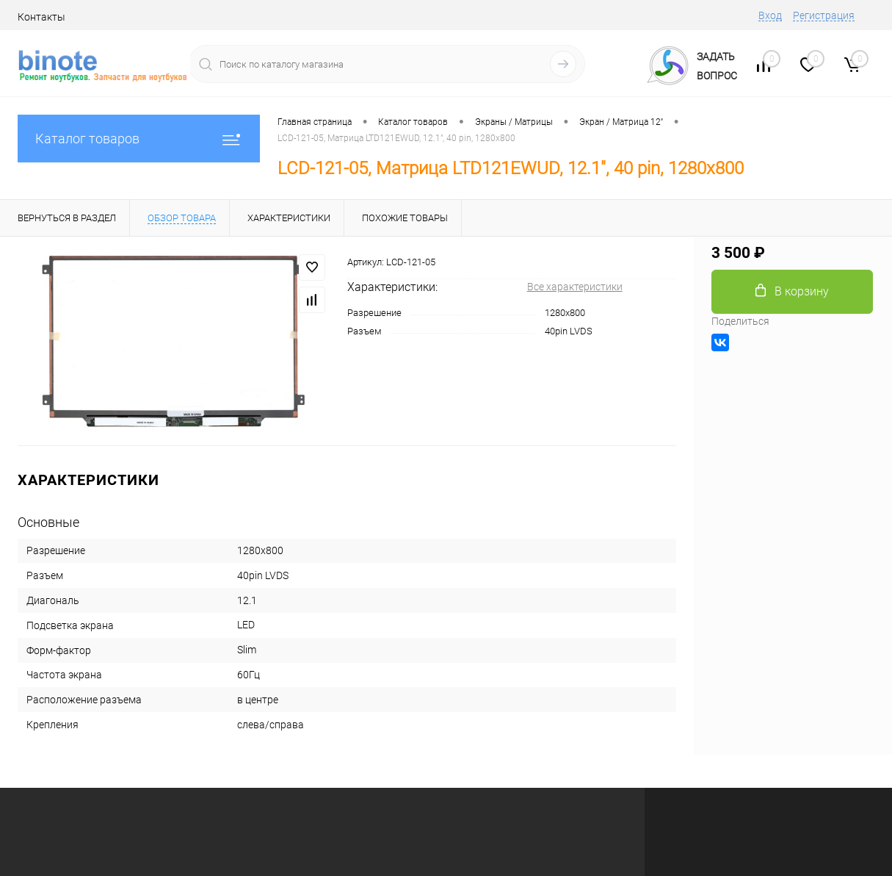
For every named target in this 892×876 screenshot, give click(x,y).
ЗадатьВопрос (717, 66)
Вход (770, 15)
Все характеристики (575, 286)
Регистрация (824, 15)
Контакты (41, 17)
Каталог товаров (138, 138)
